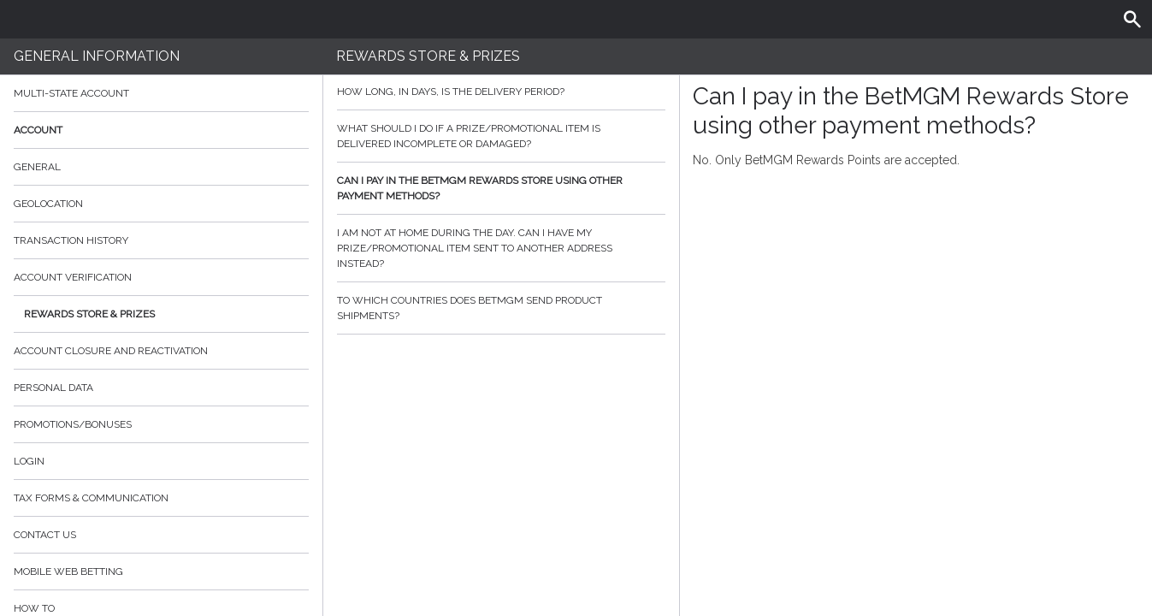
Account (161, 130)
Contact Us (45, 535)
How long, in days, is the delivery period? (501, 92)
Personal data (53, 388)
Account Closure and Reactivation (111, 351)
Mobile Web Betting (68, 572)
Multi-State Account (71, 93)
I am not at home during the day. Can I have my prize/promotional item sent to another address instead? (501, 248)
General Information (97, 56)
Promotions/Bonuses (73, 424)
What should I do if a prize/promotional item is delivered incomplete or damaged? (501, 136)
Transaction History (71, 240)
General (37, 167)
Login (29, 461)
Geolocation (48, 204)
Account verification (73, 277)
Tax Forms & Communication (161, 498)
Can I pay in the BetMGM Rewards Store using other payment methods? (501, 188)
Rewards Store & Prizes (89, 314)
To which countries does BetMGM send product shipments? (501, 308)
